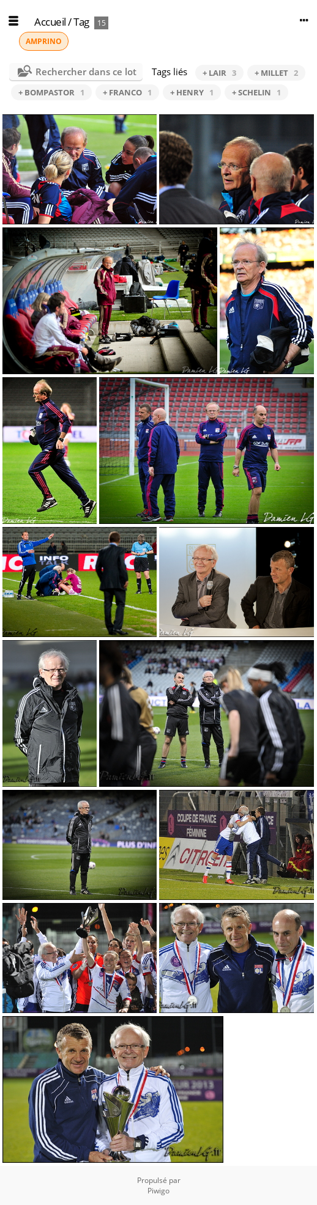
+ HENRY (192, 92)
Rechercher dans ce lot (85, 71)
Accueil (50, 22)
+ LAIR (219, 72)
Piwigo (158, 1190)
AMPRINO (44, 41)
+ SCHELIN (256, 92)
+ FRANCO (127, 92)
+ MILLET (276, 72)
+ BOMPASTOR (51, 92)
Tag (81, 22)
